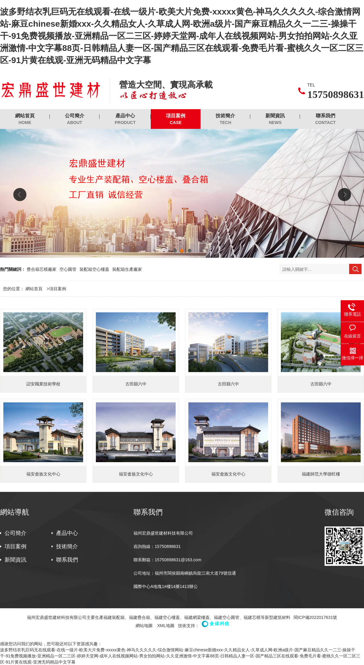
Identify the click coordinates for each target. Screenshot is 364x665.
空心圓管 (67, 269)
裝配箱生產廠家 (127, 269)
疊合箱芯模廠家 (41, 269)
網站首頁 (25, 119)
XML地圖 (165, 625)
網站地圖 (144, 625)
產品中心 (125, 119)
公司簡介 (74, 119)
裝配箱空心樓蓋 (94, 269)
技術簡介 (225, 119)
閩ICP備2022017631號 (315, 617)
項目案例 (175, 119)
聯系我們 (325, 119)
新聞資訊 (275, 119)
